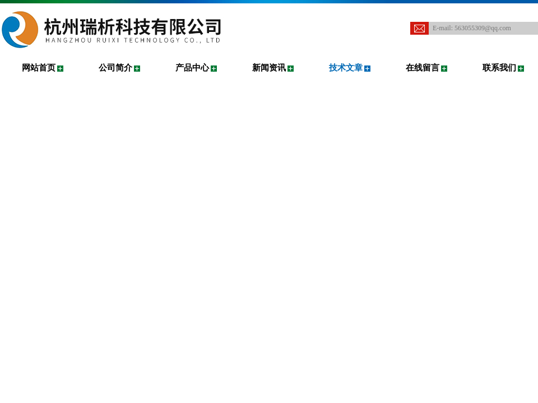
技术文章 (346, 67)
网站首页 (38, 67)
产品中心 (192, 67)
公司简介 (115, 67)
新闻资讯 (269, 67)
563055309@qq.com (482, 28)
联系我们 (499, 67)
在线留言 (422, 67)
